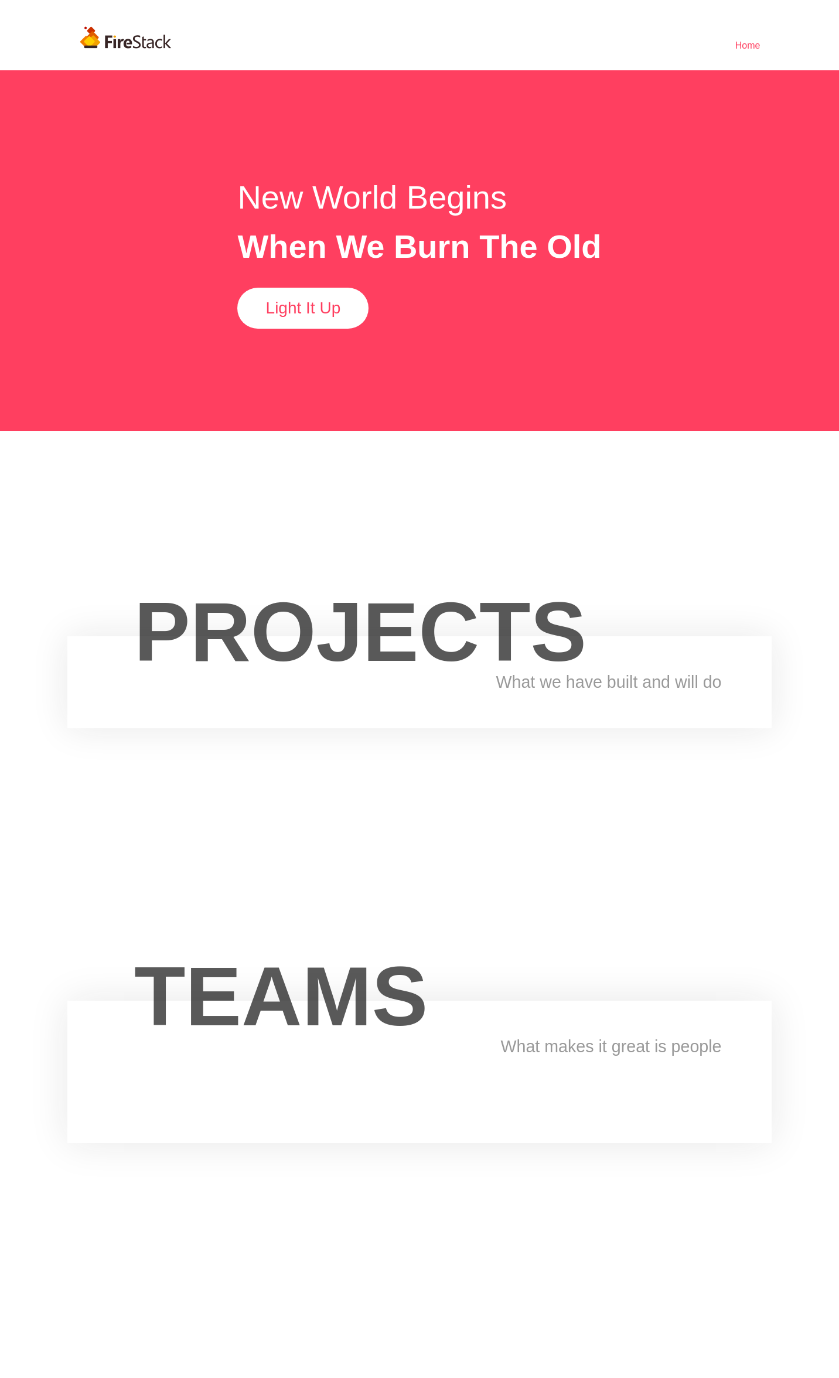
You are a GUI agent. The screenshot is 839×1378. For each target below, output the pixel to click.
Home (747, 45)
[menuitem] (748, 45)
